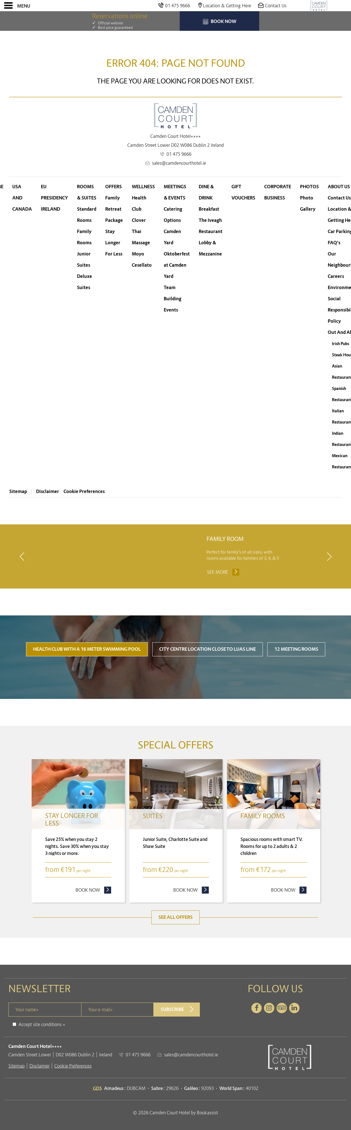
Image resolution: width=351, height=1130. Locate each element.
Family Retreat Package (114, 209)
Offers (113, 187)
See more (224, 588)
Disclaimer (47, 491)
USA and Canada (22, 198)
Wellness (143, 187)
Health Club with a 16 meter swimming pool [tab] (87, 675)
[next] (329, 569)
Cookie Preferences (84, 491)
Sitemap (18, 491)
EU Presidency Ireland (54, 198)
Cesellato (142, 265)
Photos (309, 187)
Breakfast (209, 209)
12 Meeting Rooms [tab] (296, 675)
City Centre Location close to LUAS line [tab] (207, 675)
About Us (339, 187)
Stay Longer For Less (113, 243)
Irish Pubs (340, 343)
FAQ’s (334, 243)
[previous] (21, 569)
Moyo (138, 254)
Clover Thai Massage (141, 231)
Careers (336, 276)
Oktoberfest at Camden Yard (177, 265)
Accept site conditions (40, 1050)
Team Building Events (172, 299)
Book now (93, 915)
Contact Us (339, 198)
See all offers (175, 943)
